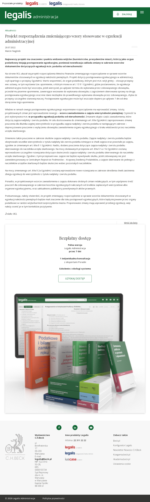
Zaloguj (127, 14)
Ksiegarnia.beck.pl (121, 454)
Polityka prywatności (53, 498)
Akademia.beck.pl (121, 459)
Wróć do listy (131, 222)
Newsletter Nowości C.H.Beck (127, 450)
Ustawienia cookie (122, 463)
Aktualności (10, 30)
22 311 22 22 (80, 440)
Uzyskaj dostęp (75, 278)
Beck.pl (116, 440)
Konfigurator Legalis (122, 445)
